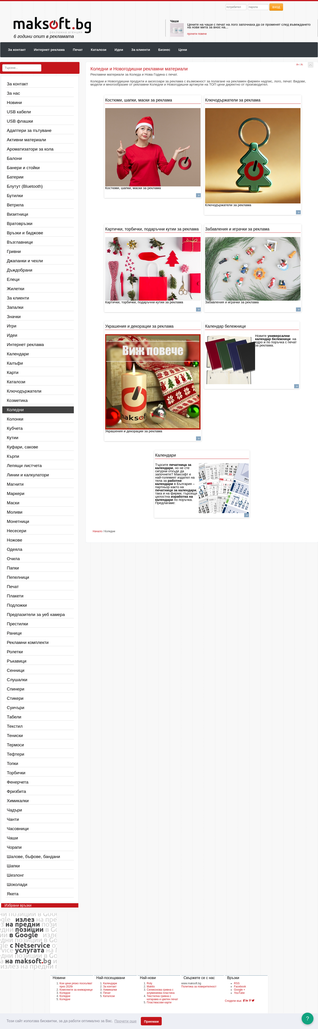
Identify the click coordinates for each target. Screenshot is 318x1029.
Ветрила (15, 205)
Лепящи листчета (24, 465)
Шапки (13, 865)
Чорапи (14, 847)
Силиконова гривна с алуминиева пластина (160, 991)
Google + (239, 989)
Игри (11, 326)
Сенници (15, 670)
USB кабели (19, 111)
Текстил (15, 726)
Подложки (17, 605)
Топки (12, 763)
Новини (14, 102)
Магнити (15, 484)
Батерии (15, 177)
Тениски (15, 735)
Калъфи (15, 363)
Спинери (15, 689)
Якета (12, 893)
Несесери (16, 530)
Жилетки (15, 288)
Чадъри (14, 810)
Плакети (15, 596)
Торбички (16, 772)
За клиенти (140, 50)
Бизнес (164, 50)
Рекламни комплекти (28, 642)
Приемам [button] (151, 1021)
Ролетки (15, 651)
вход (276, 7)
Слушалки (17, 679)
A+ (297, 64)
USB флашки (20, 121)
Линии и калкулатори (28, 474)
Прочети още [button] (125, 1021)
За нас (13, 93)
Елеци (13, 279)
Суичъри (15, 707)
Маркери (15, 493)
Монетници (18, 521)
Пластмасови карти (159, 1002)
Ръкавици (16, 661)
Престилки (17, 623)
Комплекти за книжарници (76, 989)
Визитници (17, 214)
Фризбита (16, 791)
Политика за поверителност (198, 986)
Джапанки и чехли (25, 260)
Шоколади (17, 884)
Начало (97, 531)
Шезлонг (15, 875)
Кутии (12, 437)
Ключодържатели (24, 391)
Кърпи (13, 456)
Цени (182, 50)
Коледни (15, 409)
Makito (151, 986)
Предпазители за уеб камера (36, 614)
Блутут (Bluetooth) (25, 186)
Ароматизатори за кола (30, 149)
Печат (78, 50)
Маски (13, 502)
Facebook (240, 986)
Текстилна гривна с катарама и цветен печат (162, 997)
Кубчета (15, 428)
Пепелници (18, 577)
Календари (18, 353)
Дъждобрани (19, 270)
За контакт (17, 50)
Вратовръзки (19, 223)
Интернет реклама (49, 50)
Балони (14, 158)
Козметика (17, 400)
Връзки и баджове (25, 232)
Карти (12, 372)
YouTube (239, 992)
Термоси (15, 744)
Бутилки (15, 195)
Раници (14, 633)
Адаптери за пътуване (29, 130)
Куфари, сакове (22, 447)
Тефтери (15, 754)
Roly (149, 983)
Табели (14, 717)
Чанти (13, 819)
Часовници (18, 828)
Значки (14, 316)
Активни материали (26, 139)
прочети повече (197, 33)
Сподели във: (233, 1000)
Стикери (15, 698)
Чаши (174, 21)
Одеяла (14, 549)
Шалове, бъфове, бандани (33, 856)
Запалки (15, 307)
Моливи (14, 512)
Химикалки (18, 800)
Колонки (15, 419)
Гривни (14, 251)
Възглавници (20, 242)
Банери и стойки (23, 167)
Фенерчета (17, 782)
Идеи (118, 50)
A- (302, 64)
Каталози (98, 50)
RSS (237, 983)
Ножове (14, 540)
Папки (13, 568)
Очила (13, 558)
